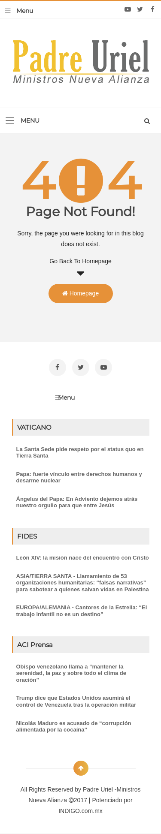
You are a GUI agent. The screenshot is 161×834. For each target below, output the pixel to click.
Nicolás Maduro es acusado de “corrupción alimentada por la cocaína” (73, 726)
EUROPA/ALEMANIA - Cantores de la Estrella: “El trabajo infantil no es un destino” (81, 610)
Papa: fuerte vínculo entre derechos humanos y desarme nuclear (79, 477)
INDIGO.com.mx (80, 810)
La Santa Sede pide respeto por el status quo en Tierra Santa (80, 452)
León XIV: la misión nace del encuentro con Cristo (82, 557)
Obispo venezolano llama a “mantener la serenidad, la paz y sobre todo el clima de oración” (71, 673)
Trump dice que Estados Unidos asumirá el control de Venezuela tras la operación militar (76, 701)
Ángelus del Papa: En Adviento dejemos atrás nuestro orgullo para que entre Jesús (77, 502)
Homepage (80, 293)
